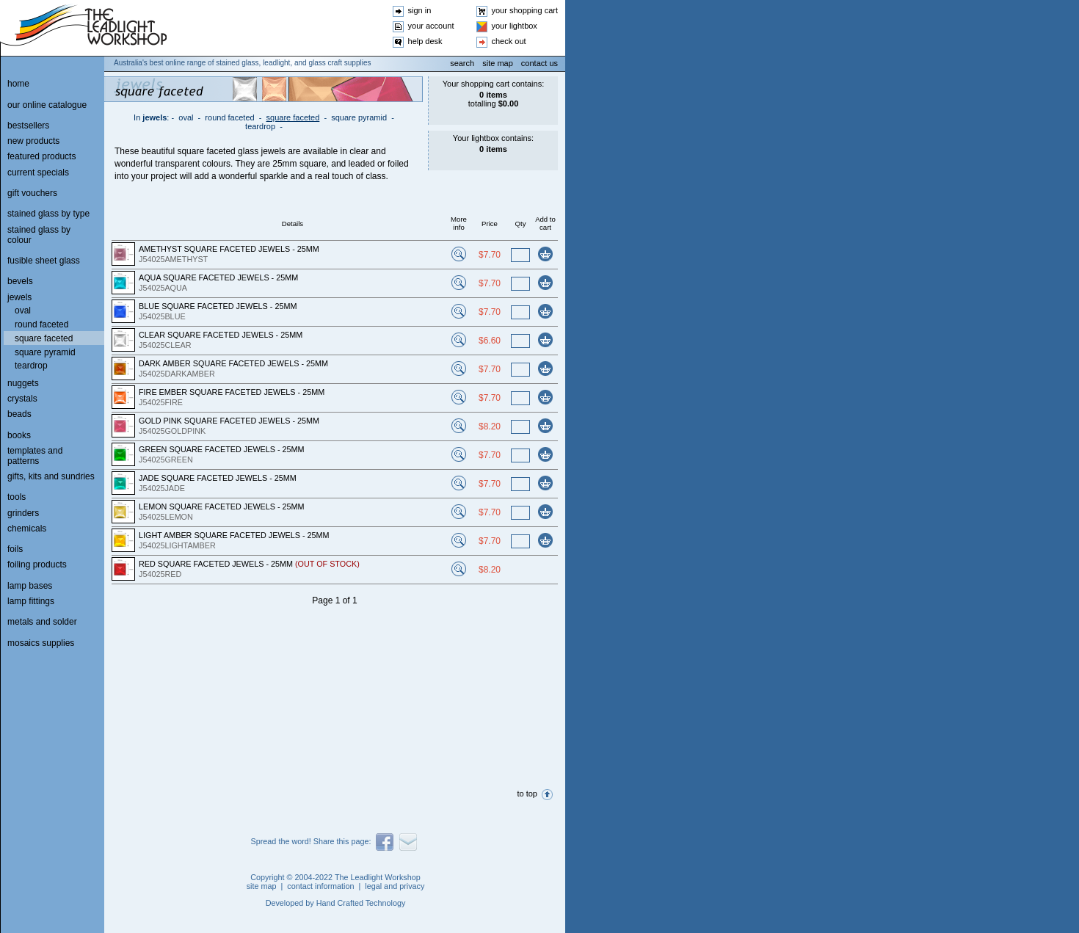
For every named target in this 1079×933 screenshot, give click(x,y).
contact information (320, 886)
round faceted (229, 117)
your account (431, 25)
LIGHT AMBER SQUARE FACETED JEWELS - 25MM (234, 535)
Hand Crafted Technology (361, 902)
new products (33, 141)
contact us (539, 63)
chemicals (26, 528)
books (19, 435)
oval (185, 117)
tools (16, 497)
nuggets (23, 383)
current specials (38, 172)
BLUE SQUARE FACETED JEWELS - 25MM (218, 306)
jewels (154, 117)
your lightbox (514, 25)
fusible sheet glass (43, 260)
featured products (41, 156)
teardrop (260, 126)
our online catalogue (47, 105)
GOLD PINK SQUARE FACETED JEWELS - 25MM (229, 420)
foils (15, 549)
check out (509, 41)
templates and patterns (34, 456)
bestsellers (28, 125)
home (18, 84)
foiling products (37, 564)
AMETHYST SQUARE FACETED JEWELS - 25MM (229, 248)
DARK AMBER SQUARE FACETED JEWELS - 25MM (233, 363)
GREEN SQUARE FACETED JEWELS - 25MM (222, 449)
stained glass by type (48, 213)
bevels (20, 281)
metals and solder (42, 622)
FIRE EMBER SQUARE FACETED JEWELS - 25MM (231, 392)
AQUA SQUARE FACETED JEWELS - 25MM (218, 277)
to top (527, 793)
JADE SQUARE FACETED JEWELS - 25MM (218, 477)
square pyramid (359, 117)
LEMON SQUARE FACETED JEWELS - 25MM (222, 506)
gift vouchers (32, 193)
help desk (425, 41)
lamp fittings (30, 601)
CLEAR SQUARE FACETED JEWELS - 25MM (220, 334)
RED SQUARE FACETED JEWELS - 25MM (249, 563)
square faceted (293, 117)
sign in (420, 10)
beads (19, 414)
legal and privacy (394, 886)
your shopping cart (525, 10)
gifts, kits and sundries (51, 476)
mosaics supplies (40, 643)
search (462, 63)
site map (497, 63)
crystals (22, 398)
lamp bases (29, 586)
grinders (23, 513)
